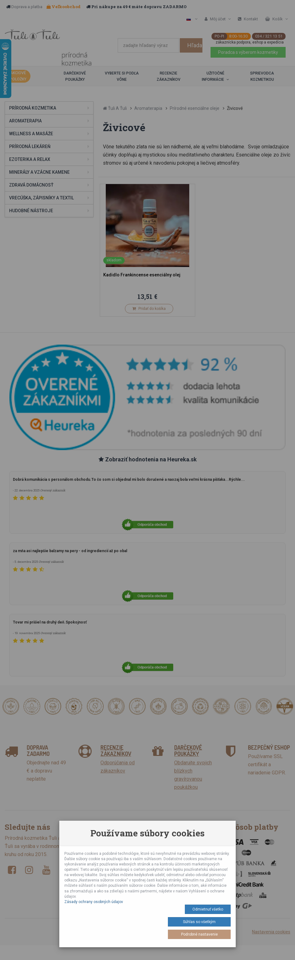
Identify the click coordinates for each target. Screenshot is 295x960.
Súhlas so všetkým (199, 922)
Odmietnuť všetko (207, 909)
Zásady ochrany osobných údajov (93, 902)
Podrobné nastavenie (199, 934)
